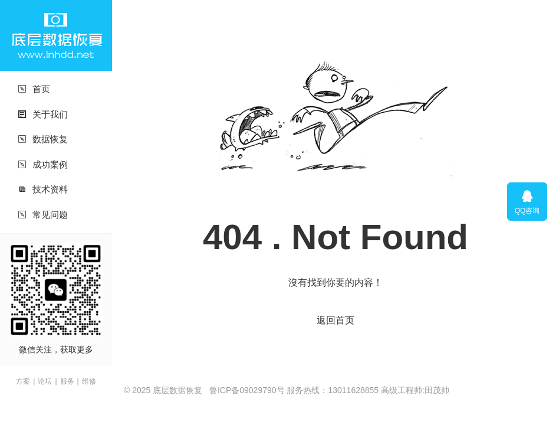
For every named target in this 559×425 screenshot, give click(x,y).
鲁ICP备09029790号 (247, 390)
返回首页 (335, 320)
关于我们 (43, 114)
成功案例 (43, 164)
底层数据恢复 (56, 35)
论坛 (45, 381)
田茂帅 (437, 390)
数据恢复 (43, 139)
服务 (67, 381)
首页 (34, 89)
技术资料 (43, 189)
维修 (89, 381)
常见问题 (43, 215)
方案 (23, 381)
